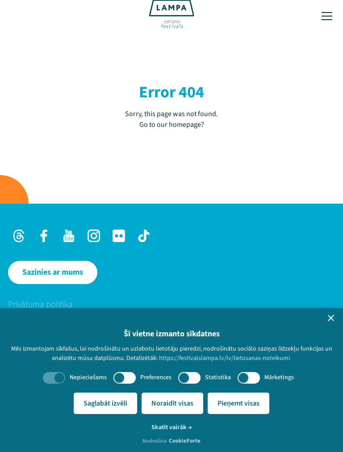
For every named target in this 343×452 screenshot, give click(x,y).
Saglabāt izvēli (105, 403)
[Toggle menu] (327, 16)
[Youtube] (68, 236)
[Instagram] (94, 236)
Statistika (218, 377)
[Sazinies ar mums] (52, 272)
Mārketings (279, 377)
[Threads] (18, 236)
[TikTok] (144, 236)
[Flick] (119, 236)
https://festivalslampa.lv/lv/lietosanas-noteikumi (224, 358)
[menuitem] (171, 304)
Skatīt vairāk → (171, 427)
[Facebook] (43, 236)
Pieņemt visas (238, 403)
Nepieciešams (88, 377)
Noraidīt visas (172, 403)
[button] (331, 318)
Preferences (156, 377)
